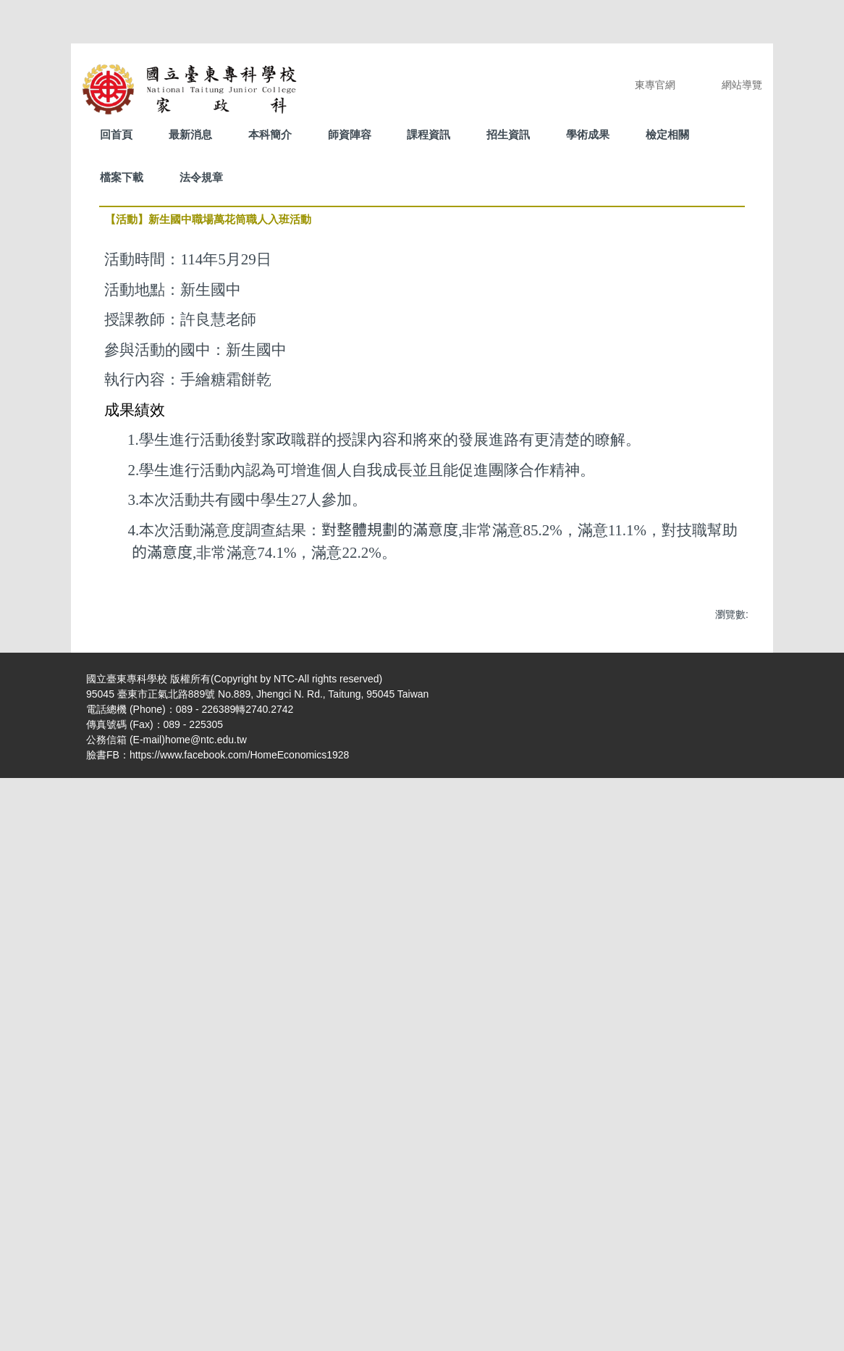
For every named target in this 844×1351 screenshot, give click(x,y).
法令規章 (201, 177)
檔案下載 (121, 177)
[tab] (375, 1097)
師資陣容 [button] (349, 134)
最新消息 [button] (190, 134)
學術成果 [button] (587, 134)
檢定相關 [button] (667, 134)
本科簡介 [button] (270, 134)
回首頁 (116, 134)
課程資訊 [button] (428, 134)
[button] (117, 838)
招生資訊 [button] (508, 134)
